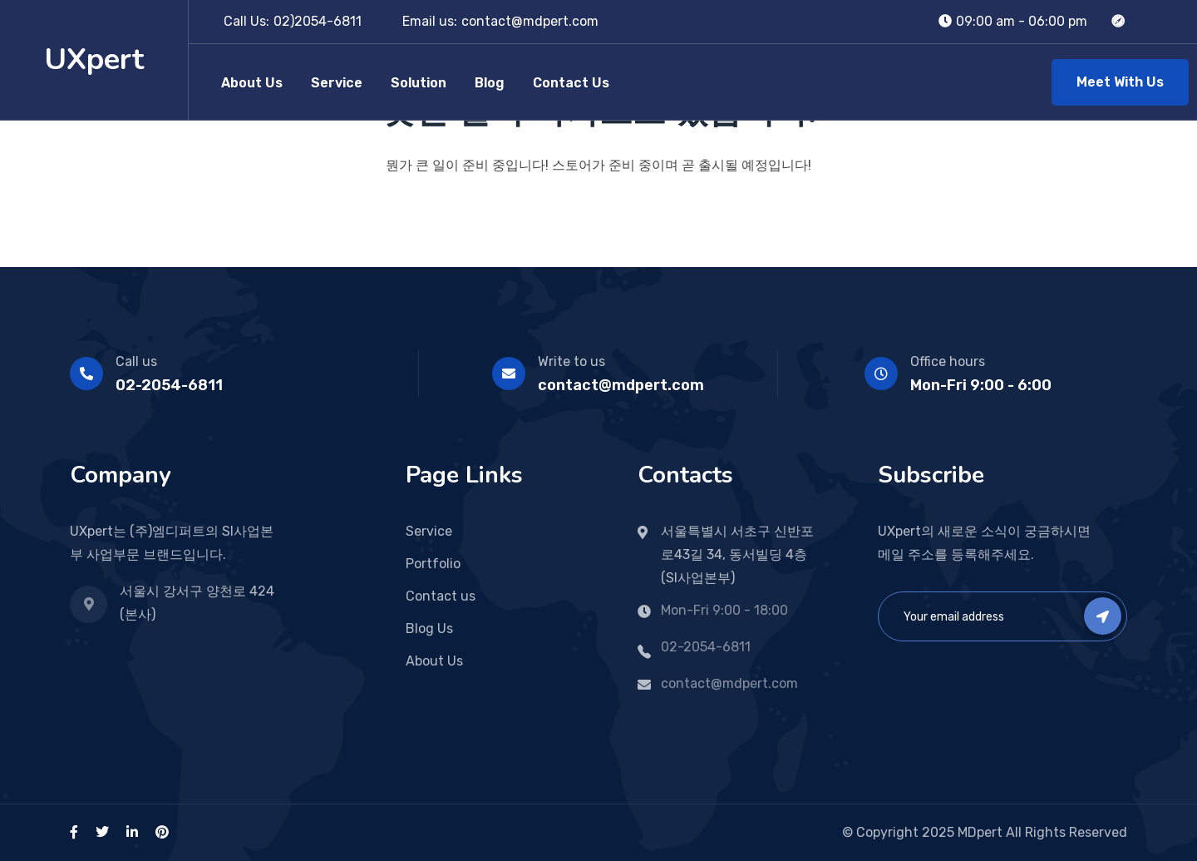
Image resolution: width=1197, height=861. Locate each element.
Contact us (440, 596)
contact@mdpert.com (529, 21)
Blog (490, 83)
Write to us (571, 361)
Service (336, 83)
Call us (136, 361)
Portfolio (433, 564)
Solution (418, 83)
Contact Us (571, 83)
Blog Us (429, 628)
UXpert (94, 59)
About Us (252, 83)
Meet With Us (1120, 82)
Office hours (947, 361)
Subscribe (1102, 616)
